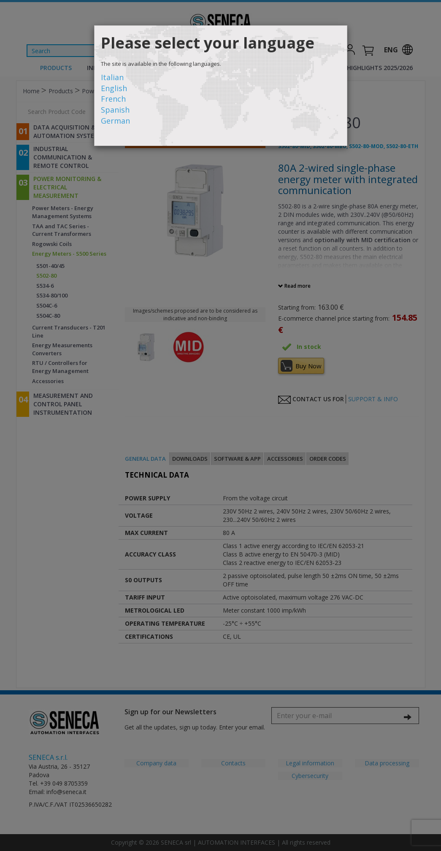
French (113, 99)
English (114, 88)
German (115, 121)
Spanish (115, 110)
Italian (112, 77)
